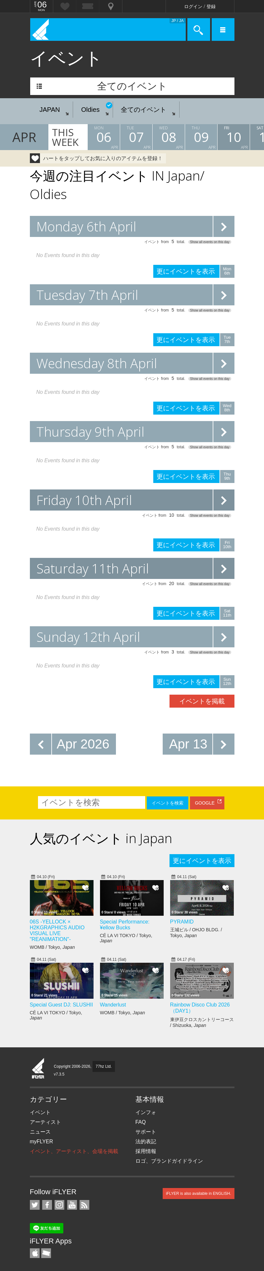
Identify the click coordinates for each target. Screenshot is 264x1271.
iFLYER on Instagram (59, 1205)
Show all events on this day (209, 242)
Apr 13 (188, 744)
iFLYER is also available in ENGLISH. (198, 1193)
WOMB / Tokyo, (52, 947)
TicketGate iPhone (46, 1253)
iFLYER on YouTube (72, 1205)
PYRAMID (182, 921)
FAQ (140, 1122)
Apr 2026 (83, 744)
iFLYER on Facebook (47, 1205)
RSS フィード (84, 1205)
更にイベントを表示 (223, 226)
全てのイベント (132, 86)
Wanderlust (113, 1004)
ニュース (40, 1132)
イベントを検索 (167, 803)
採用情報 (145, 1151)
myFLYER (41, 1141)
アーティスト (45, 1122)
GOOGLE (205, 803)
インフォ (145, 1112)
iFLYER (38, 1068)
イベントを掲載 (202, 701)
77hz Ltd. (104, 1066)
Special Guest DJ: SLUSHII (61, 1004)
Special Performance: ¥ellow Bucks (125, 924)
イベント (40, 1112)
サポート (145, 1132)
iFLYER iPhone (35, 1253)
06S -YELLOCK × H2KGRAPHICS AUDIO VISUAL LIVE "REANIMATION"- (57, 930)
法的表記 (145, 1141)
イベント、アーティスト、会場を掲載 (74, 1151)
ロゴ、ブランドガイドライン (169, 1161)
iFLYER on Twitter (35, 1205)
